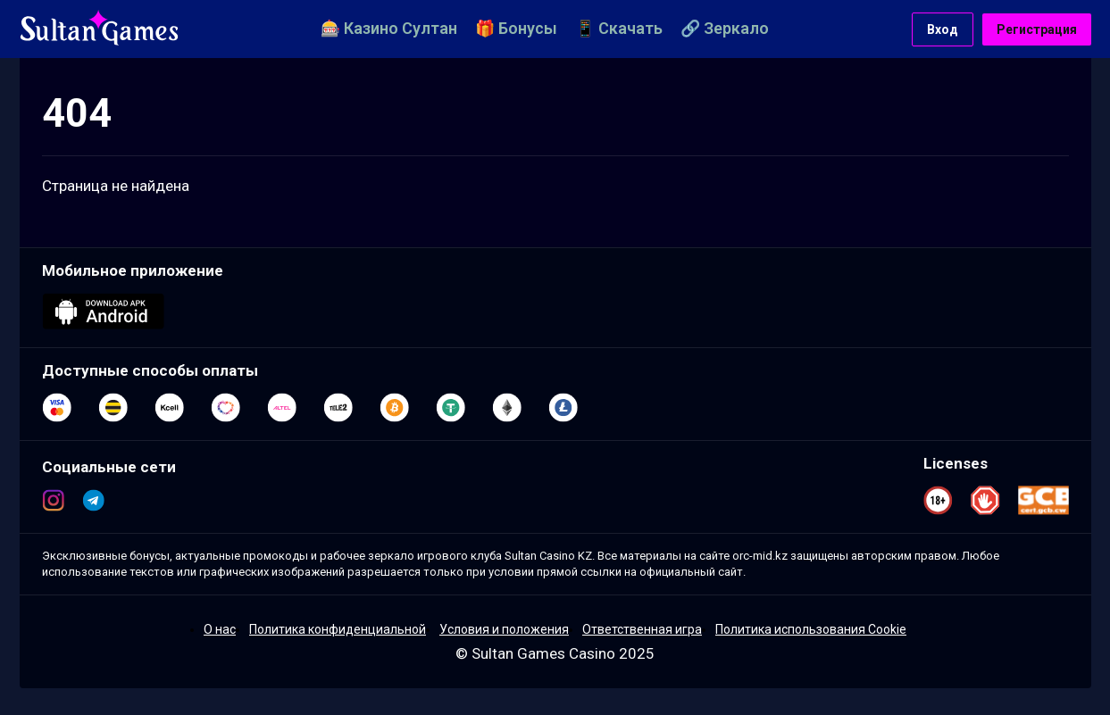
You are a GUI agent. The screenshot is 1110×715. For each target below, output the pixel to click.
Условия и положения (504, 629)
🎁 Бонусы (516, 28)
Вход (942, 29)
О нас (220, 629)
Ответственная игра (642, 629)
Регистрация (1037, 29)
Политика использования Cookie (810, 629)
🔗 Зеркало (724, 28)
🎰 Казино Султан (389, 28)
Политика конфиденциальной (337, 629)
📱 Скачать (619, 28)
